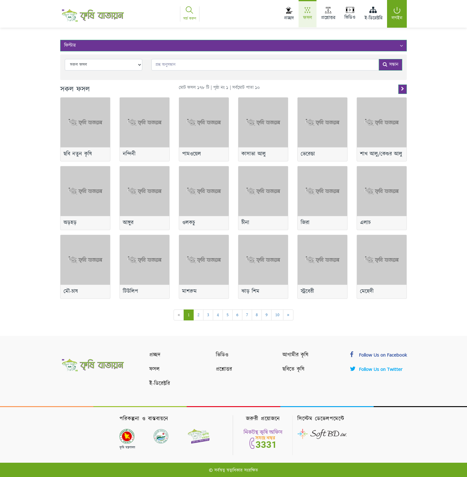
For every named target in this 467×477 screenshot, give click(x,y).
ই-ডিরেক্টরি (159, 384)
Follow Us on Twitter (376, 369)
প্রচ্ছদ (155, 355)
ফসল (154, 369)
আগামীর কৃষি (295, 355)
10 (277, 315)
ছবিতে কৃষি (293, 369)
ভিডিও (222, 355)
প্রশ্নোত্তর (224, 369)
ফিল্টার (233, 45)
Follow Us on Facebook (378, 355)
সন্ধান (390, 64)
